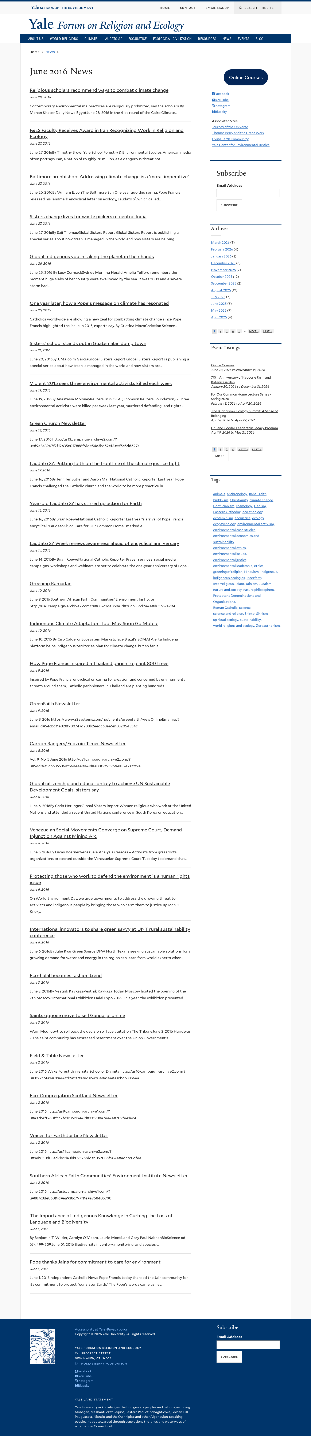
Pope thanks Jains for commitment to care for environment (95, 1262)
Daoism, (260, 506)
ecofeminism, (223, 518)
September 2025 (223, 283)
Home (35, 52)
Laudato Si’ (113, 38)
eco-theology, (252, 512)
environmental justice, (230, 560)
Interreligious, (223, 584)
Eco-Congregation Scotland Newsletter (74, 1095)
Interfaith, (254, 578)
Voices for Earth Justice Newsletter (69, 1135)
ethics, (259, 566)
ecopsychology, (224, 524)
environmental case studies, (234, 530)
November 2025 (223, 270)
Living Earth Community (230, 139)
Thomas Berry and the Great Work (238, 133)
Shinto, (250, 614)
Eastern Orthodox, (227, 512)
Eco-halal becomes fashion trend (66, 975)
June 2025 (219, 304)
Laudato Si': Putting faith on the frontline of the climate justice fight (105, 463)
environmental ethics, (229, 548)
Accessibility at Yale (90, 1329)
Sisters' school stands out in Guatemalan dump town (88, 343)
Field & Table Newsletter (57, 1055)
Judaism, (265, 584)
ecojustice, (243, 518)
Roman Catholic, (225, 608)
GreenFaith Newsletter (55, 703)
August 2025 (221, 290)
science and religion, (228, 614)
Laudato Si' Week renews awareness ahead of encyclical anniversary (104, 543)
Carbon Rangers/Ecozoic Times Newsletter (78, 743)
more (220, 456)
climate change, (262, 500)
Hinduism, (251, 572)
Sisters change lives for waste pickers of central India (88, 216)
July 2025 (218, 297)
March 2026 (220, 243)
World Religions (64, 38)
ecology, (258, 518)
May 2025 (218, 310)
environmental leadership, (233, 566)
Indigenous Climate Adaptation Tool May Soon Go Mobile (94, 623)
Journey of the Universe (230, 127)
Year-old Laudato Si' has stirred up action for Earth (86, 503)
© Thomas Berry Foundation (101, 1363)
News (227, 38)
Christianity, (239, 500)
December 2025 (223, 263)
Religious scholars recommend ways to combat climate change (99, 90)
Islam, (240, 584)
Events (243, 38)
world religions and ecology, (234, 626)
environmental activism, (256, 524)
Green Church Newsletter (58, 423)
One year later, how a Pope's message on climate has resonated (99, 303)
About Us (35, 38)
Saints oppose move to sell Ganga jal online (77, 1015)
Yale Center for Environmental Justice (241, 145)
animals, (219, 494)
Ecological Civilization (172, 38)
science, (245, 608)
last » (267, 331)
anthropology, (237, 494)
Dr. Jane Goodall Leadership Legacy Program (244, 428)
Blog (259, 38)
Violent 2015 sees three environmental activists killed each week (101, 383)
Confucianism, (224, 506)
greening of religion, (228, 572)
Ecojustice (137, 38)
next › (253, 331)
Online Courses (222, 365)
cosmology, (244, 506)
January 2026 (221, 256)
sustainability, (250, 620)
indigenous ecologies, (229, 578)
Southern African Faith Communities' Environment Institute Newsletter (109, 1175)
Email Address (229, 185)
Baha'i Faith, (258, 494)
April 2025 (219, 317)
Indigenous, (269, 572)
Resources (207, 38)
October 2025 (221, 277)
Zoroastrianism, (268, 626)
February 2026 (222, 249)
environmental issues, (230, 554)
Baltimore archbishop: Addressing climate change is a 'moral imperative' (109, 176)
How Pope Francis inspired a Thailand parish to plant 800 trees (99, 663)
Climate (91, 38)
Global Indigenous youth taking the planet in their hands (92, 256)
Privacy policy (117, 1329)
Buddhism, (221, 500)
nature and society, (227, 590)
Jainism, (252, 584)
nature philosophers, (259, 590)
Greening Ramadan (50, 583)
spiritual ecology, (226, 620)
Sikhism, (262, 614)
